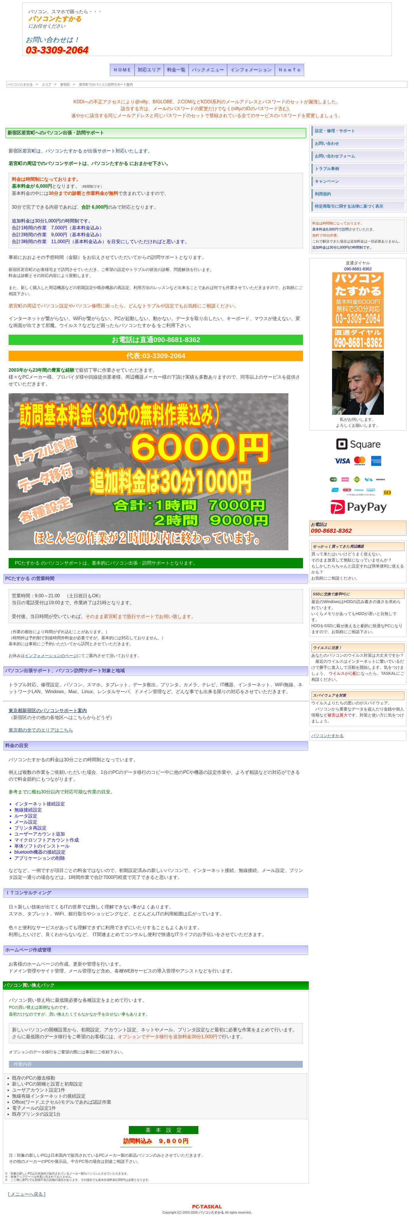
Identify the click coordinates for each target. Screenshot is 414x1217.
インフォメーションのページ (51, 655)
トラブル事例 (327, 168)
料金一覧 (176, 69)
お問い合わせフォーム (335, 156)
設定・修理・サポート (335, 130)
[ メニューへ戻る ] (26, 1194)
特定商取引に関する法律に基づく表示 (349, 206)
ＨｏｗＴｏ (289, 69)
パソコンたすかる (54, 18)
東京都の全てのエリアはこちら (41, 730)
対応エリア (149, 69)
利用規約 (323, 193)
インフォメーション (251, 69)
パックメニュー (208, 69)
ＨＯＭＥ (122, 69)
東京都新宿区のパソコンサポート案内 (48, 710)
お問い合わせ (327, 143)
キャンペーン (327, 181)
